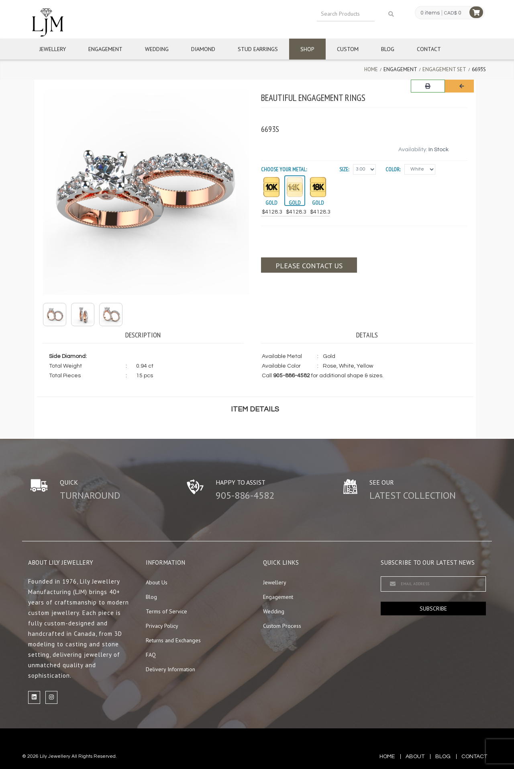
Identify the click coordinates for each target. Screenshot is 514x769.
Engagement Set (444, 69)
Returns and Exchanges (173, 640)
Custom (348, 49)
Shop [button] (307, 49)
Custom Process (282, 625)
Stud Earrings (258, 49)
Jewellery (52, 49)
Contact (429, 49)
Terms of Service (166, 611)
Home (371, 69)
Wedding (157, 49)
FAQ (151, 654)
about (415, 756)
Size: (344, 169)
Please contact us (309, 265)
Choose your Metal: (284, 169)
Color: (393, 169)
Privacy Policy (162, 625)
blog (443, 756)
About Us (156, 582)
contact (474, 756)
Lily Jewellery (55, 756)
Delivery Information (170, 669)
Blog (387, 49)
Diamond (203, 49)
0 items (430, 13)
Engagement (105, 49)
